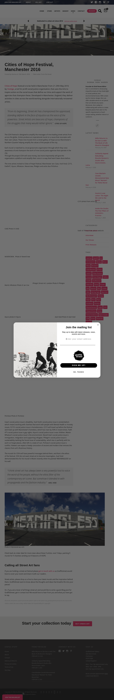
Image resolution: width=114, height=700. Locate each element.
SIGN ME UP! (79, 365)
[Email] (98, 345)
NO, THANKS (78, 372)
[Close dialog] (98, 325)
